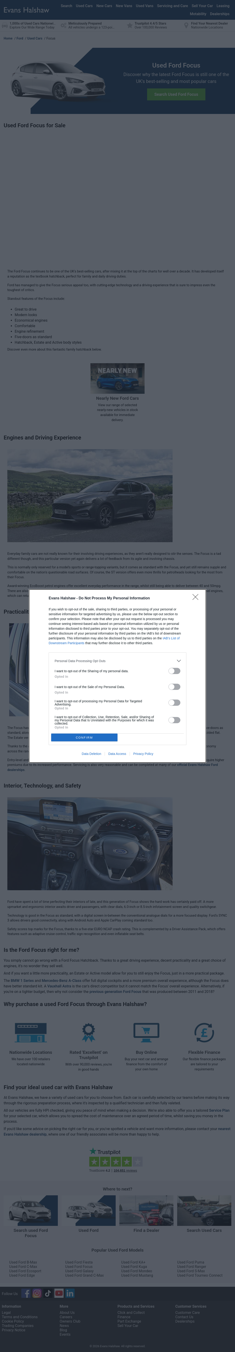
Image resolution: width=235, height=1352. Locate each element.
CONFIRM (84, 737)
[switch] (174, 671)
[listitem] (117, 660)
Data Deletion (91, 754)
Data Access (117, 754)
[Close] (197, 598)
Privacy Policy (143, 754)
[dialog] (117, 676)
